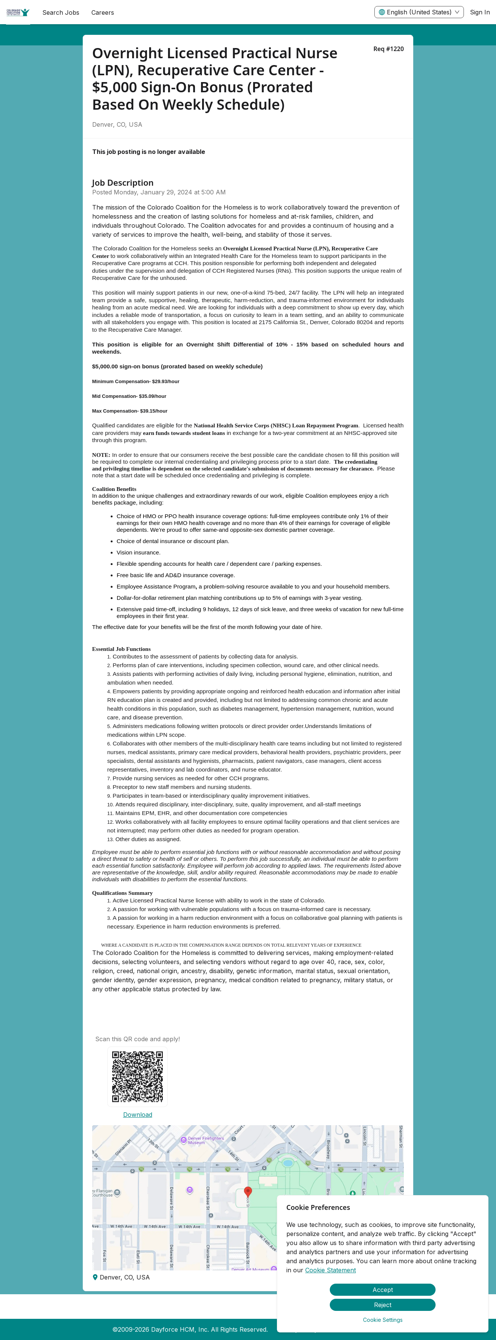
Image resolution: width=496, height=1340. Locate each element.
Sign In (480, 12)
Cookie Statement (330, 1270)
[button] (248, 1197)
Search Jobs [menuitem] (60, 12)
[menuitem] (18, 12)
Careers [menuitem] (102, 12)
